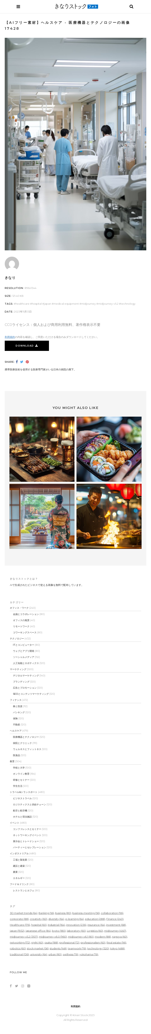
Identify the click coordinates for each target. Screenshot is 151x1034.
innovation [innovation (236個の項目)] (76, 924)
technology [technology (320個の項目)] (98, 948)
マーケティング (18, 669)
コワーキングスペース (25, 632)
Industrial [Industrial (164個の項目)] (56, 924)
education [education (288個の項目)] (95, 918)
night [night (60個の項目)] (37, 942)
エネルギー (19, 878)
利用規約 (10, 337)
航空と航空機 (20, 810)
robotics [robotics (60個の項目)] (18, 948)
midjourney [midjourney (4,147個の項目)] (115, 930)
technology (128, 303)
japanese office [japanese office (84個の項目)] (38, 930)
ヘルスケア (16, 730)
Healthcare (22, 303)
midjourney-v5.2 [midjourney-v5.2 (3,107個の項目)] (24, 936)
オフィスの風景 (21, 620)
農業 (15, 871)
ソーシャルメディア (23, 657)
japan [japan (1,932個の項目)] (17, 930)
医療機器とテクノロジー (26, 736)
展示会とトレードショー (26, 841)
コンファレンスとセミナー (27, 829)
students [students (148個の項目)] (58, 948)
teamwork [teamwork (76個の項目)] (77, 948)
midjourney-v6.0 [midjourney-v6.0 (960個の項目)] (53, 936)
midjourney (88, 303)
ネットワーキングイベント (27, 835)
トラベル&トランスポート (23, 792)
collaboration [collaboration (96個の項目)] (112, 913)
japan (47, 303)
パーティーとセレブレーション (29, 847)
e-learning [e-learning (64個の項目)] (74, 918)
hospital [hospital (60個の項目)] (39, 924)
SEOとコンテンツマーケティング (31, 693)
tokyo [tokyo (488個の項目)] (117, 948)
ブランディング (21, 681)
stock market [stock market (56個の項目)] (38, 948)
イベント (14, 822)
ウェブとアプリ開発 (23, 650)
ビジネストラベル (22, 798)
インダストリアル (19, 853)
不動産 (16, 724)
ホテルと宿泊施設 (22, 816)
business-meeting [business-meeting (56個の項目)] (86, 913)
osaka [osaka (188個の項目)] (51, 942)
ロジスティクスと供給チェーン (29, 804)
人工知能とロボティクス (26, 663)
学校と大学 (19, 767)
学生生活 (17, 785)
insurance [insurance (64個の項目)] (96, 924)
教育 (12, 761)
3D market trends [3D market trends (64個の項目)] (23, 913)
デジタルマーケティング (26, 675)
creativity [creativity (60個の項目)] (38, 918)
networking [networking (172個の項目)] (20, 942)
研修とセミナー (21, 779)
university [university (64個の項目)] (38, 954)
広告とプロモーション (25, 687)
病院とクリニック (22, 743)
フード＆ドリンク (19, 884)
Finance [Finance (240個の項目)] (114, 918)
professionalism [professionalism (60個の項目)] (93, 942)
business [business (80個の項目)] (63, 913)
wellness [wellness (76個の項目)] (70, 954)
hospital (37, 303)
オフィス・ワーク (19, 607)
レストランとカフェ (23, 890)
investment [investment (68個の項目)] (116, 924)
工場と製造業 (20, 859)
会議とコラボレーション (26, 614)
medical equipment (66, 303)
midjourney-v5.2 (108, 303)
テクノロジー (17, 638)
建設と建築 (19, 865)
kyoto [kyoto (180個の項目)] (59, 930)
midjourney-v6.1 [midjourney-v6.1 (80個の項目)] (81, 936)
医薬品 (16, 755)
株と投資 (17, 706)
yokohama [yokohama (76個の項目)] (88, 954)
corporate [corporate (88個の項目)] (19, 918)
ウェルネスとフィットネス (27, 749)
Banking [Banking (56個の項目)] (46, 913)
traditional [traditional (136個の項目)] (19, 954)
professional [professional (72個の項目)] (69, 942)
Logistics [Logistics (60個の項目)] (95, 930)
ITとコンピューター (23, 644)
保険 (15, 718)
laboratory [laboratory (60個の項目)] (76, 930)
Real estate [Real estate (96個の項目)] (116, 942)
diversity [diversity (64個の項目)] (56, 918)
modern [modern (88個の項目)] (103, 936)
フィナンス (16, 699)
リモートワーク (21, 626)
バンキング (19, 712)
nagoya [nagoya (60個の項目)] (119, 936)
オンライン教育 (21, 773)
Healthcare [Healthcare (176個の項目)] (20, 924)
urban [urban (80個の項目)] (55, 954)
